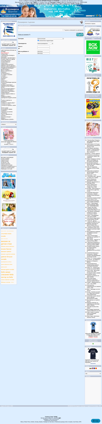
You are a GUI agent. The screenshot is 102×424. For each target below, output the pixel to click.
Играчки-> (3, 78)
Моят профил (71, 18)
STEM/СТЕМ (4, 54)
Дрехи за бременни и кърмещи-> (6, 71)
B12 (66, 421)
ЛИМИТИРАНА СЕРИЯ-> (7, 119)
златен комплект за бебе (7, 279)
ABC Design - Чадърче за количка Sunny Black (93, 240)
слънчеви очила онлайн (6, 235)
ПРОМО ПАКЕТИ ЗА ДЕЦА (8, 59)
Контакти (98, 18)
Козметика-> (4, 81)
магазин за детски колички (8, 254)
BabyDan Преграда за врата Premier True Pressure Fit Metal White (93, 225)
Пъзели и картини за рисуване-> (6, 101)
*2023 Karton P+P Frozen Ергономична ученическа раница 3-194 (93, 145)
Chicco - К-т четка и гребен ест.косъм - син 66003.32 (94, 259)
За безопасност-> (5, 73)
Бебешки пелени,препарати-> (8, 67)
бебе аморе (5, 272)
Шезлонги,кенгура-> (6, 116)
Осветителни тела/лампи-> (8, 91)
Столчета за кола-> (6, 104)
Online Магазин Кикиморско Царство (16, 18)
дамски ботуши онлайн (6, 258)
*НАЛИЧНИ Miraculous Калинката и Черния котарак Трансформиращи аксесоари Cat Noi (93, 254)
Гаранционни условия (6, 165)
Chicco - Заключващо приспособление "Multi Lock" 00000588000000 (93, 205)
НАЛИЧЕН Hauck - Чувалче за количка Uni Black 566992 (93, 276)
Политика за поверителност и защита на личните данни (8, 167)
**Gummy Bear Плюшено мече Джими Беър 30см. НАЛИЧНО (93, 141)
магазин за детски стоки (6, 242)
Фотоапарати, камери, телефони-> (6, 110)
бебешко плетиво (5, 282)
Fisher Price (27, 421)
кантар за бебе (7, 277)
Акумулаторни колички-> (7, 64)
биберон (12, 282)
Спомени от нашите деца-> (8, 102)
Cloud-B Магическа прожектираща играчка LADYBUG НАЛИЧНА (93, 265)
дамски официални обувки (6, 264)
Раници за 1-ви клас (48, 421)
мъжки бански (6, 249)
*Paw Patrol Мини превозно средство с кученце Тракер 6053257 (93, 280)
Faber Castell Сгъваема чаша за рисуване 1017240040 (93, 313)
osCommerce (55, 419)
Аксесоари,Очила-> (6, 60)
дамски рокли (4, 266)
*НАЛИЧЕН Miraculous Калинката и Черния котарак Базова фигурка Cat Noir (93, 194)
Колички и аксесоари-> (7, 84)
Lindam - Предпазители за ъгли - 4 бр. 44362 (93, 283)
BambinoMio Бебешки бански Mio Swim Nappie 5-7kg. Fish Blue (94, 164)
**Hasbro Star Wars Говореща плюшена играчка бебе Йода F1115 (93, 209)
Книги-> (3, 79)
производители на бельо (6, 261)
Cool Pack (75, 421)
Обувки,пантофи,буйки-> (7, 90)
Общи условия (5, 161)
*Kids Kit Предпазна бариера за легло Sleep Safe (93, 168)
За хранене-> (4, 77)
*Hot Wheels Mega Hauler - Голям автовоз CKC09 (93, 218)
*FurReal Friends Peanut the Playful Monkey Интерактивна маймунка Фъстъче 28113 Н (93, 249)
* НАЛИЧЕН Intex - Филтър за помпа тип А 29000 (94, 177)
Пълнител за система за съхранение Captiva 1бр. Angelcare (93, 156)
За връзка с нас (5, 162)
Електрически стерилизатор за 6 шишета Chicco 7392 (94, 286)
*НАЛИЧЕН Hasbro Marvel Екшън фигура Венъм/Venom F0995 (93, 297)
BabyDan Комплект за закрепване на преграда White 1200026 (93, 304)
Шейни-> (3, 118)
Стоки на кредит (5, 158)
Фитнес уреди (4, 108)
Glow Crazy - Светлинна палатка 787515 (93, 316)
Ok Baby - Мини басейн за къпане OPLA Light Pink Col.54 (93, 190)
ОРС (80, 421)
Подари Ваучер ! (5, 92)
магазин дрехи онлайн (7, 269)
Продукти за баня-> (6, 96)
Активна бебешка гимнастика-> (5, 62)
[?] (24, 34)
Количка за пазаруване (82, 18)
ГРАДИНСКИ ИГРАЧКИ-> (7, 68)
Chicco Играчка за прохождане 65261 (91, 179)
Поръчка (92, 18)
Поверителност (5, 160)
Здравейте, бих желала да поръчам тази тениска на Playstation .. (92, 361)
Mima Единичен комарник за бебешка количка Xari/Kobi (93, 233)
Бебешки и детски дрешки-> (8, 65)
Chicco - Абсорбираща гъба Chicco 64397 (92, 216)
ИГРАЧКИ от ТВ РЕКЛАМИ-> (8, 58)
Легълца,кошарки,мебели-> (8, 88)
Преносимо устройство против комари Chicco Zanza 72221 (93, 172)
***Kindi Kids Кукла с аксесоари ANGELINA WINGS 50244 (8, 142)
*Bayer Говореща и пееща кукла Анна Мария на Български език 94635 (93, 160)
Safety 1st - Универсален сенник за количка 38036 (93, 268)
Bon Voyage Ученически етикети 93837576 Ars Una (93, 310)
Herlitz (32, 421)
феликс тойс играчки (4, 238)
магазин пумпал (6, 251)
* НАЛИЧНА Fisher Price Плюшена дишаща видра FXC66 (93, 229)
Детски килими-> (5, 69)
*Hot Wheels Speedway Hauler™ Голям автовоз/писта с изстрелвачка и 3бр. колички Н (93, 150)
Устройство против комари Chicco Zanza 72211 (94, 198)
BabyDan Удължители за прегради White (93, 182)
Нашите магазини (5, 163)
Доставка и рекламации (7, 157)
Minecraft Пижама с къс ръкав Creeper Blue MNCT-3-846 (93, 334)
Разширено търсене (32, 18)
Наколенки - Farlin (91, 175)
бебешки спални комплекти (7, 246)
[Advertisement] (51, 412)
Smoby (36, 421)
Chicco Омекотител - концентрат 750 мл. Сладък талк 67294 (92, 186)
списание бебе (7, 275)
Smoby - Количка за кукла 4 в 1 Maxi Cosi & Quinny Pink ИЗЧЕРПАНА (93, 293)
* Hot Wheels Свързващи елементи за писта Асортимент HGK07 (93, 213)
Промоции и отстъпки (6, 169)
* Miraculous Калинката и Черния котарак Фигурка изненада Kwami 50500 (93, 244)
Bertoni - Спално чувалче (93, 153)
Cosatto (70, 421)
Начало (3, 18)
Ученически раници (60, 421)
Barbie (41, 421)
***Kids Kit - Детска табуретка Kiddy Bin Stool (93, 221)
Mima (22, 421)
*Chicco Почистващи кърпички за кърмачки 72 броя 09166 (93, 237)
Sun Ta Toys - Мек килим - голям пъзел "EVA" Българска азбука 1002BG (93, 272)
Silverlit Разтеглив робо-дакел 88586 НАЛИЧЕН (93, 201)
